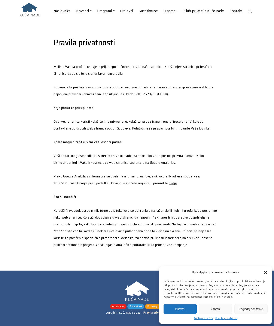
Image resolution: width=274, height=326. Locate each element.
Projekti (126, 11)
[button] (265, 272)
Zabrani (215, 309)
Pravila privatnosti (226, 318)
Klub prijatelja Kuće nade (203, 11)
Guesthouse (148, 11)
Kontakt (236, 11)
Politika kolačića (203, 318)
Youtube (118, 306)
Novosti (82, 11)
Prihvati (180, 309)
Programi (104, 11)
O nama (169, 11)
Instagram (154, 306)
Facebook (136, 306)
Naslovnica (62, 11)
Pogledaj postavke (251, 309)
